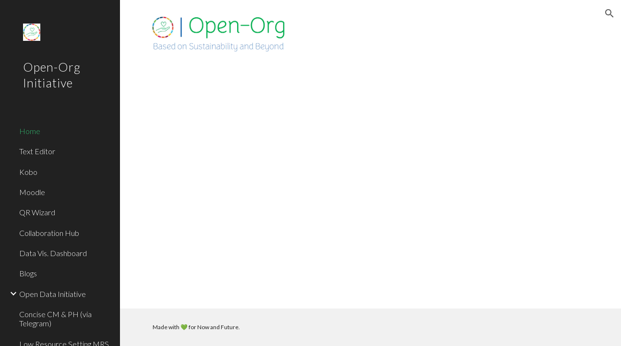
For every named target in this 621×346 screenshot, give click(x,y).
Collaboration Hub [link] (49, 232)
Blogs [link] (28, 273)
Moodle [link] (32, 192)
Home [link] (29, 131)
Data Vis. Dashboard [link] (53, 253)
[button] (609, 13)
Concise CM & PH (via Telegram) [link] (55, 318)
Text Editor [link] (37, 151)
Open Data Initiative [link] (52, 293)
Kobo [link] (28, 171)
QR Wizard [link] (37, 212)
